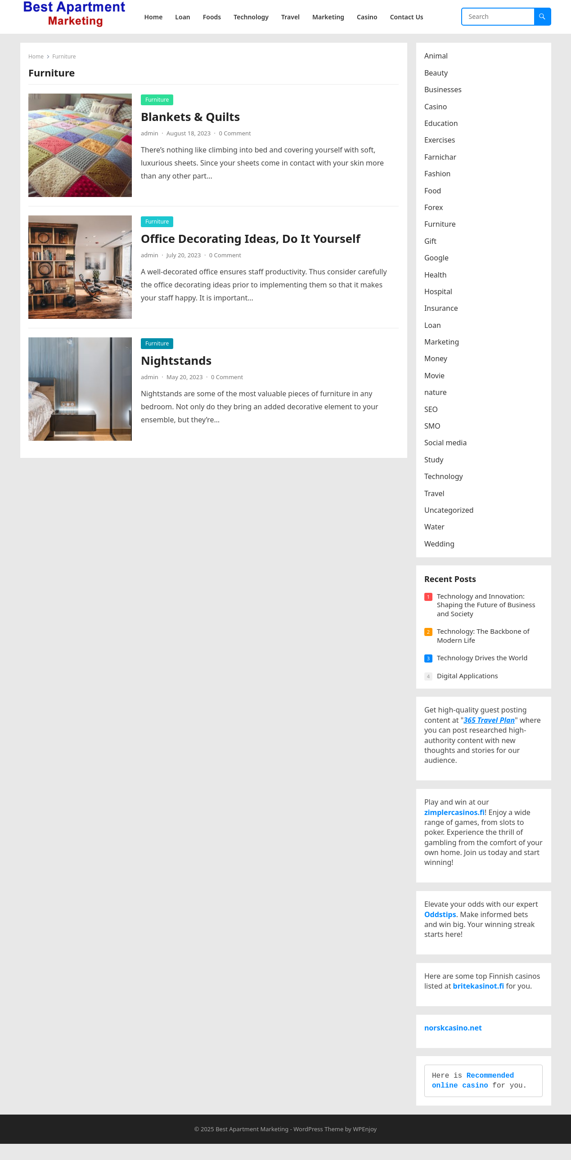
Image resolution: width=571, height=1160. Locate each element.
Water (435, 528)
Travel (435, 494)
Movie (435, 376)
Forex (434, 208)
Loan (433, 326)
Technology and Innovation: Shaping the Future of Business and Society (487, 607)
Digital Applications (468, 678)
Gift (431, 241)
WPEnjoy (365, 1145)
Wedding (440, 544)
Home (37, 57)
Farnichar (441, 157)
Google (437, 259)
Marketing (442, 343)
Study (434, 460)
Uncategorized (450, 511)
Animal (437, 57)
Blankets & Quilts (191, 117)
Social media (446, 443)
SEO (432, 410)
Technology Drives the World (483, 660)
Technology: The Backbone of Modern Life (484, 638)
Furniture (158, 100)
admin (150, 134)
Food (433, 191)
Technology (444, 477)
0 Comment (236, 134)
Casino (436, 107)
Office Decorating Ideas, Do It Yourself (251, 239)
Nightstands (177, 361)
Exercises (440, 141)
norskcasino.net (454, 1041)
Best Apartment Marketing (252, 1145)
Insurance (442, 309)
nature (436, 393)
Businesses (444, 90)
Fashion (438, 174)
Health (436, 275)
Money (436, 359)
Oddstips (441, 923)
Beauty (437, 73)
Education (442, 124)
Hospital (439, 292)
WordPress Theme (318, 1145)
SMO (433, 427)
